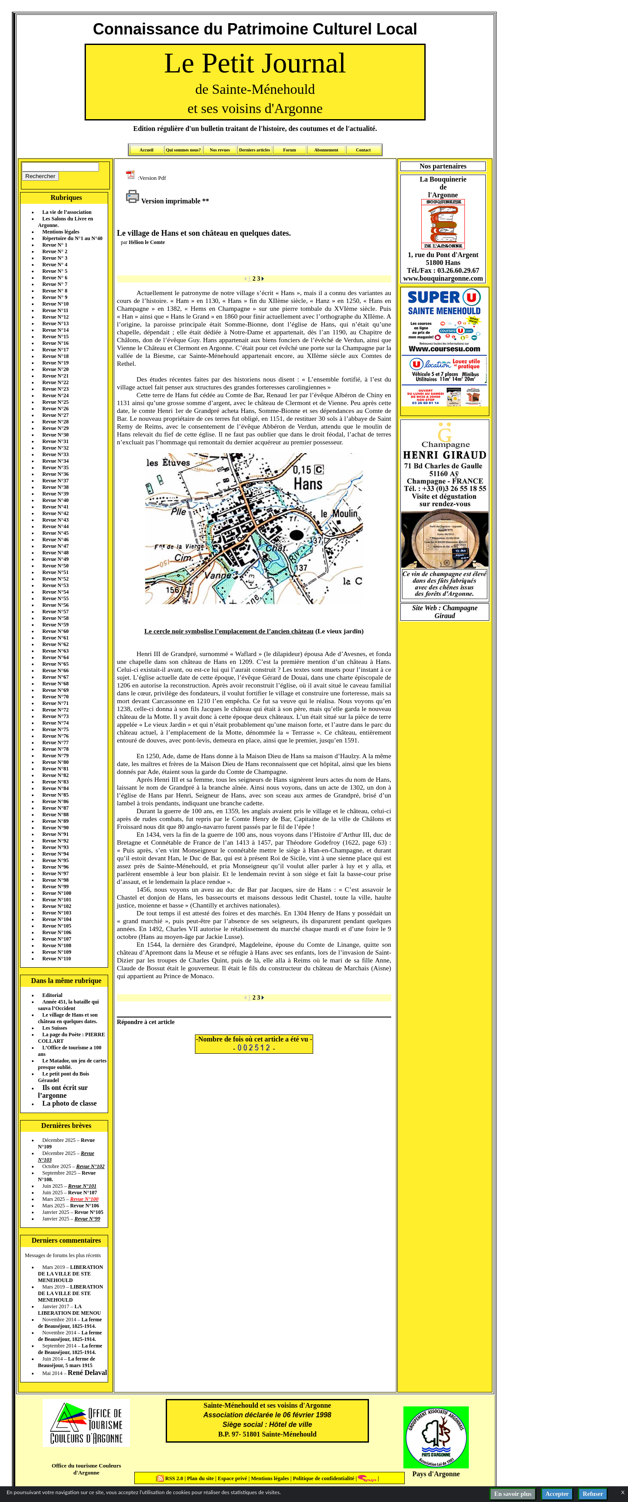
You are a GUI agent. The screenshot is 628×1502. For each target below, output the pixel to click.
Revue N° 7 (54, 284)
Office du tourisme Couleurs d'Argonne (86, 1469)
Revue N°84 (55, 788)
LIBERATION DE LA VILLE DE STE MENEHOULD (70, 1273)
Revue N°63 (55, 651)
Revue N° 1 (54, 245)
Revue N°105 (56, 926)
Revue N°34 (55, 461)
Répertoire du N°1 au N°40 (72, 238)
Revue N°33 (55, 454)
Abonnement (326, 150)
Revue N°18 (55, 356)
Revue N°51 (55, 572)
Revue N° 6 (54, 278)
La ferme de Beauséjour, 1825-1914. (70, 1322)
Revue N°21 (55, 376)
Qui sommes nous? (183, 150)
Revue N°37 (55, 481)
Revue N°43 (55, 520)
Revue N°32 (55, 448)
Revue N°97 (55, 873)
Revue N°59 (55, 625)
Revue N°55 (55, 598)
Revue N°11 (55, 310)
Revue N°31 (55, 441)
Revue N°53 (55, 585)
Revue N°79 (55, 756)
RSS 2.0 (170, 1478)
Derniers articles (254, 150)
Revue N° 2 (54, 251)
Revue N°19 (55, 363)
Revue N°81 (55, 769)
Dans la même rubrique (66, 980)
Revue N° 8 (54, 291)
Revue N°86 (55, 801)
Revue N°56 (55, 605)
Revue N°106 (56, 932)
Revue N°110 (56, 959)
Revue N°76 (55, 736)
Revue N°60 (55, 631)
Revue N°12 (55, 317)
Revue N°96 (55, 867)
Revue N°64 (55, 657)
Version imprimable (163, 201)
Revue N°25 (55, 402)
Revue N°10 (55, 304)
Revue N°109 (56, 952)
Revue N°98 (55, 880)
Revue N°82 (55, 775)
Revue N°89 (55, 821)
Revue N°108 (56, 945)
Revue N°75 (55, 729)
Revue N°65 (55, 664)
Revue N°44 (55, 526)
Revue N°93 (55, 847)
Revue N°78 (55, 749)
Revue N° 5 (54, 271)
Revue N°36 (55, 474)
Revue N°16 (55, 343)
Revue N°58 (55, 618)
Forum (289, 150)
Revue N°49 (55, 559)
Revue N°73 (55, 716)
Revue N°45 (55, 533)
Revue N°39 (55, 494)
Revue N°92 (55, 841)
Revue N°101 (56, 900)
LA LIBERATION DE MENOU (69, 1309)
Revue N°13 (55, 323)
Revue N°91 (55, 834)
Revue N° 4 (54, 264)
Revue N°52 (55, 579)
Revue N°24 (55, 395)
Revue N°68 (55, 684)
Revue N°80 (55, 762)
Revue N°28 (55, 422)
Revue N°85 (55, 795)
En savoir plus (512, 1494)
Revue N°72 (55, 710)
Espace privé (231, 1478)
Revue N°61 (55, 638)
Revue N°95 (55, 860)
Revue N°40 (55, 500)
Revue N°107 (56, 939)
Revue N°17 (55, 350)
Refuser (593, 1494)
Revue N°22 (55, 382)
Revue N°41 (55, 507)
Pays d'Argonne (436, 1474)
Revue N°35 (55, 467)
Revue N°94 (55, 854)
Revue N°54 (55, 592)
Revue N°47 (55, 546)
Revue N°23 (55, 389)
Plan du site (201, 1478)
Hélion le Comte (147, 242)
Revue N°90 (55, 828)
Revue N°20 (55, 369)
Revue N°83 (55, 782)
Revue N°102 (56, 906)
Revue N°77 (55, 742)
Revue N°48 (55, 553)
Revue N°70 (55, 697)
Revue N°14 (55, 330)
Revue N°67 (55, 677)
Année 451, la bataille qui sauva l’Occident (68, 1005)
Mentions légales (60, 232)
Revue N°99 (55, 886)
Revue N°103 (56, 913)
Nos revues (220, 150)
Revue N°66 (55, 670)
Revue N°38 (55, 487)
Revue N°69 (55, 690)
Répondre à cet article (145, 1021)
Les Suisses (54, 1028)
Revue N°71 (55, 703)
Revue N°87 (55, 808)
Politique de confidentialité (322, 1478)
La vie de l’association (67, 212)
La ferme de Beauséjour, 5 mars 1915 (66, 1362)
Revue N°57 (55, 611)
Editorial (52, 995)
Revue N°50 (55, 566)
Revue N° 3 (54, 258)
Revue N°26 (55, 409)
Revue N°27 (55, 415)
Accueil (147, 150)
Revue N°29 (55, 428)
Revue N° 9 (54, 297)
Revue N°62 (55, 644)
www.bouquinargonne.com (443, 278)
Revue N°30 (55, 435)
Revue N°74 (55, 723)
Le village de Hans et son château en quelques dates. (68, 1018)
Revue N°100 (56, 893)
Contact (363, 150)
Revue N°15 (55, 336)
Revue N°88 (55, 814)
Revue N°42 (55, 513)
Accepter (557, 1494)
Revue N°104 (56, 919)
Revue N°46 (55, 539)
